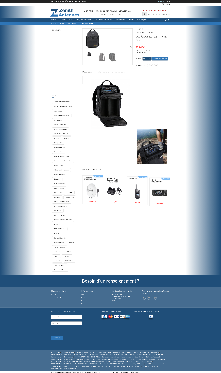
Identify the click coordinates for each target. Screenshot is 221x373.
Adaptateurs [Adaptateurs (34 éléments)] (58, 111)
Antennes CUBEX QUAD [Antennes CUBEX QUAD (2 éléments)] (80, 354)
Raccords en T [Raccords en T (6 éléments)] (104, 364)
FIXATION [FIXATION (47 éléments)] (57, 197)
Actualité (53, 295)
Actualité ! (130, 20)
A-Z (70, 20)
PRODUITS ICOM (64, 23)
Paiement (84, 301)
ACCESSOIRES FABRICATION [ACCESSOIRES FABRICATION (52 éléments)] (63, 106)
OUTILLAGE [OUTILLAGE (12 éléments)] (57, 211)
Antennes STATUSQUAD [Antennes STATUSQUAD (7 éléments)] (61, 133)
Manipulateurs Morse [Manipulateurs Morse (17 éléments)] (60, 206)
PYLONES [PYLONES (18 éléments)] (81, 364)
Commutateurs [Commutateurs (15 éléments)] (58, 152)
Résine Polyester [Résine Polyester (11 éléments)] (59, 242)
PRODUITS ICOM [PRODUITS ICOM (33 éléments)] (59, 215)
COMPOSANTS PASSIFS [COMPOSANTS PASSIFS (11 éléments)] (61, 156)
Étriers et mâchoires (68, 67)
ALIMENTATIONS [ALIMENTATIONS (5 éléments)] (127, 352)
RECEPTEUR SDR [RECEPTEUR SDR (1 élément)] (115, 364)
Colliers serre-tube (67, 52)
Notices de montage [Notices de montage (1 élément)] (118, 361)
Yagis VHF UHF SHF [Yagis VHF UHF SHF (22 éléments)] (60, 265)
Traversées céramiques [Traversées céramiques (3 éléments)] (89, 366)
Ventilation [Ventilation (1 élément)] (146, 366)
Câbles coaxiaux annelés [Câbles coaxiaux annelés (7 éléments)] (61, 170)
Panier (168, 1)
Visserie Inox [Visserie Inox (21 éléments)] (69, 261)
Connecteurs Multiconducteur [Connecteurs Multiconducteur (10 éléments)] (63, 161)
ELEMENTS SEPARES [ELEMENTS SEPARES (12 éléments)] (60, 183)
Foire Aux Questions (57, 298)
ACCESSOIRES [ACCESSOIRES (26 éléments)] (55, 352)
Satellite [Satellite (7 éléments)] (71, 242)
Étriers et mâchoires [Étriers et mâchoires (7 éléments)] (60, 270)
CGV (82, 295)
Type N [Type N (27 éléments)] (56, 256)
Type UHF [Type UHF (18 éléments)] (57, 261)
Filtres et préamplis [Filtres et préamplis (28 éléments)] (141, 359)
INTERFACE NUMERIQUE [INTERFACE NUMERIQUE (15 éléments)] (61, 202)
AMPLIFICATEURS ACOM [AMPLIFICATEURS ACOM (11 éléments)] (62, 115)
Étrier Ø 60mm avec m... (69, 64)
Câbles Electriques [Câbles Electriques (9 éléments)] (59, 174)
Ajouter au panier (160, 58)
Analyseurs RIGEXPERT (84, 20)
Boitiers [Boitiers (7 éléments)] (66, 138)
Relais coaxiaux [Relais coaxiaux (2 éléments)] (126, 364)
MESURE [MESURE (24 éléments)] (108, 361)
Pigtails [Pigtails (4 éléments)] (137, 361)
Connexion (160, 1)
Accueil (53, 20)
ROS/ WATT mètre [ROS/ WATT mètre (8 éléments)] (59, 229)
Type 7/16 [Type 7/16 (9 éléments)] (57, 251)
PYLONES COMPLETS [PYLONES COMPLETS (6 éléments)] (91, 364)
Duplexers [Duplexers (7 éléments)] (57, 179)
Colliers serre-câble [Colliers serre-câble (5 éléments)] (158, 354)
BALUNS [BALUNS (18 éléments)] (56, 138)
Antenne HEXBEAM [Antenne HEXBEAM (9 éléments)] (60, 124)
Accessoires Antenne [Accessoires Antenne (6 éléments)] (68, 352)
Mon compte (141, 20)
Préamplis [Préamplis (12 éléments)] (57, 224)
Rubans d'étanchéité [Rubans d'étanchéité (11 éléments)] (60, 238)
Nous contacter (85, 304)
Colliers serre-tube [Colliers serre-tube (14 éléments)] (59, 147)
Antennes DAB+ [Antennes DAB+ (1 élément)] (93, 354)
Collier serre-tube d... (69, 50)
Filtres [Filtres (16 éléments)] (70, 192)
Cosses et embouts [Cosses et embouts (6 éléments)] (127, 357)
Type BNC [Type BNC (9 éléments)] (69, 251)
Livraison (84, 298)
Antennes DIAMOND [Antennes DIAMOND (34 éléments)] (60, 129)
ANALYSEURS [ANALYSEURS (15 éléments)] (58, 120)
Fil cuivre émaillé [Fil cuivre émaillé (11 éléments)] (59, 188)
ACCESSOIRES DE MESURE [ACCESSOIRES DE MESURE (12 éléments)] (62, 102)
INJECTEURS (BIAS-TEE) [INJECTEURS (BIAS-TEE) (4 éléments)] (58, 361)
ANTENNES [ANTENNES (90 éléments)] (67, 354)
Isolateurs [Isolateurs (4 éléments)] (87, 361)
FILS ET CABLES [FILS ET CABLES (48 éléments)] (59, 192)
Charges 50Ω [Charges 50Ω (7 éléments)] (58, 143)
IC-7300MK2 (66, 37)
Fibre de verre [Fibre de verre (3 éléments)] (102, 359)
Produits (62, 20)
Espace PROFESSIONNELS (104, 20)
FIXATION (65, 53)
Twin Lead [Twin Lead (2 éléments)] (100, 366)
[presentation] (66, 331)
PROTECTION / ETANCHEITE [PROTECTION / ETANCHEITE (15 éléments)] (63, 220)
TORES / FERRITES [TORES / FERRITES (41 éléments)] (59, 247)
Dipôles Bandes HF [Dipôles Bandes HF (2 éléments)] (69, 359)
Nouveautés (120, 20)
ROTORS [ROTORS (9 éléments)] (57, 233)
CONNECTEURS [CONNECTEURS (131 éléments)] (95, 357)
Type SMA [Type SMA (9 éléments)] (67, 256)
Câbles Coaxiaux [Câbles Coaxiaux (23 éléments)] (59, 165)
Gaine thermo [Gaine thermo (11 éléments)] (70, 197)
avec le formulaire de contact (76, 1)
